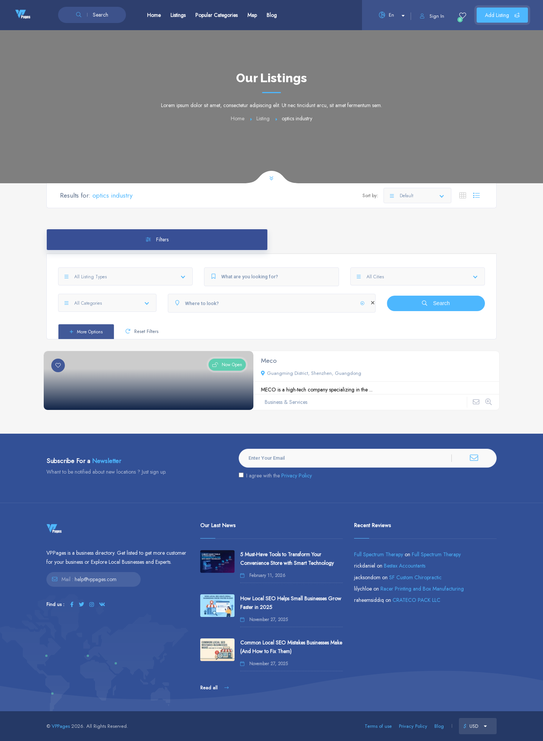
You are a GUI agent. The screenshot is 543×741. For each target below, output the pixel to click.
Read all (214, 687)
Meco (269, 360)
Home (154, 15)
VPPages (61, 726)
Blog (272, 15)
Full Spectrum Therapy (378, 554)
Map (252, 15)
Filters (157, 239)
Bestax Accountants (404, 565)
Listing (263, 118)
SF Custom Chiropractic (415, 577)
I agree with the (275, 475)
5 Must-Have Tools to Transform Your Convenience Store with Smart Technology (287, 559)
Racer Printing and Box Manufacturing (422, 588)
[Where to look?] (272, 303)
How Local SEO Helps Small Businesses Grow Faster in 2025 (290, 603)
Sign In (432, 16)
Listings (178, 15)
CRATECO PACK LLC (416, 600)
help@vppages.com (96, 579)
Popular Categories (216, 15)
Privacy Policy (296, 475)
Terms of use (378, 726)
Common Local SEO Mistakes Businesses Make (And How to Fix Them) (291, 647)
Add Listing (502, 15)
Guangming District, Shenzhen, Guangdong (311, 373)
